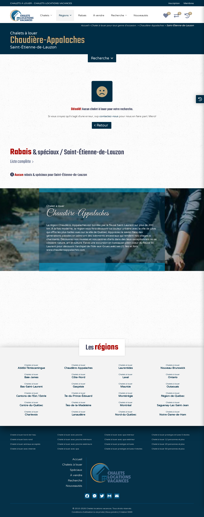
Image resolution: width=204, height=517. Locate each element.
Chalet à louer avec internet (22, 449)
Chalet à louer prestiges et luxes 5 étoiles (170, 435)
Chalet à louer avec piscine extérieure (74, 444)
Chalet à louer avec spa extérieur (119, 439)
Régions (64, 15)
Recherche (117, 15)
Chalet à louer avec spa (68, 449)
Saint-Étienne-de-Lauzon (180, 25)
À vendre (98, 15)
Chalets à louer (72, 464)
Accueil (84, 25)
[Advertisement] (102, 303)
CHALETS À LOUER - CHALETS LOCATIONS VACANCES (41, 3)
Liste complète (20, 161)
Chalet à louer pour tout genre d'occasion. (114, 25)
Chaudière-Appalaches (151, 25)
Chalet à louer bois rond (21, 439)
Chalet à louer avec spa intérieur (119, 435)
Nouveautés (141, 15)
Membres (189, 3)
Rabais (82, 15)
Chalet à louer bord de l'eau (23, 435)
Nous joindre (112, 512)
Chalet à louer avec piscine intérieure (74, 439)
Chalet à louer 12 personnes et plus (168, 439)
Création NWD (125, 512)
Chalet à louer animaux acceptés (25, 444)
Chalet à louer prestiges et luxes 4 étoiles (123, 449)
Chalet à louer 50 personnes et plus (168, 449)
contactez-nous (108, 116)
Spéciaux (76, 470)
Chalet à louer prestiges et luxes (119, 444)
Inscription (174, 3)
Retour (102, 125)
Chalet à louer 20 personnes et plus (168, 444)
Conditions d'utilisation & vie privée (88, 512)
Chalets (44, 15)
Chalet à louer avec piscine (69, 435)
